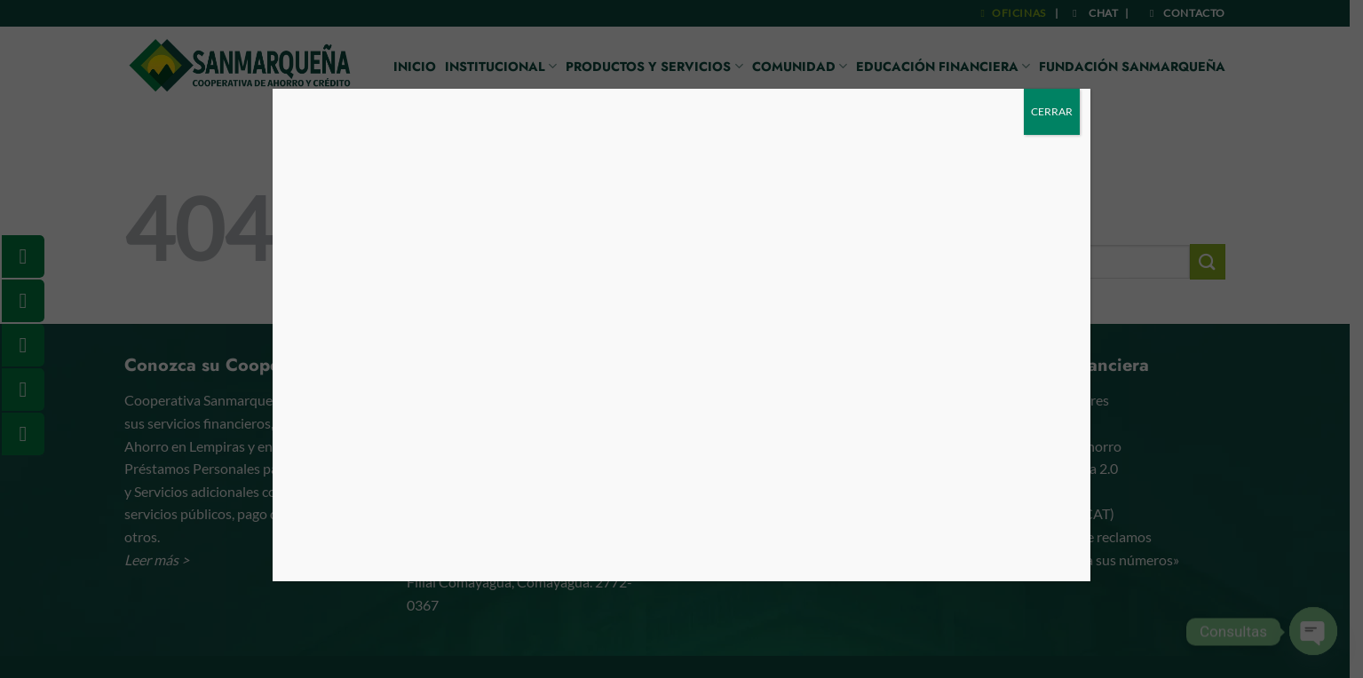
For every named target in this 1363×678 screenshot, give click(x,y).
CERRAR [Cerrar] (1052, 111)
